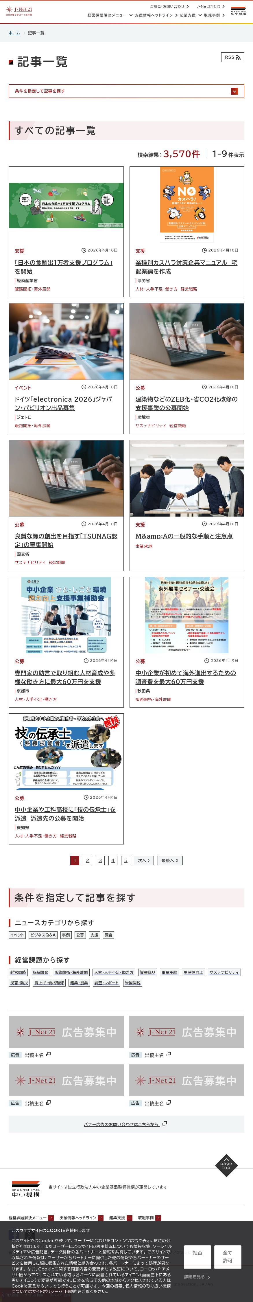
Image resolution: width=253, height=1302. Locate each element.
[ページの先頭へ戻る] (224, 1171)
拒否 (197, 1257)
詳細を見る (194, 1272)
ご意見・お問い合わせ (166, 6)
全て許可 (227, 1257)
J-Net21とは (207, 6)
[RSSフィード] (231, 57)
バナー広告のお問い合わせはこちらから (126, 1127)
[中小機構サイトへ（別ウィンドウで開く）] (238, 11)
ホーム (15, 33)
